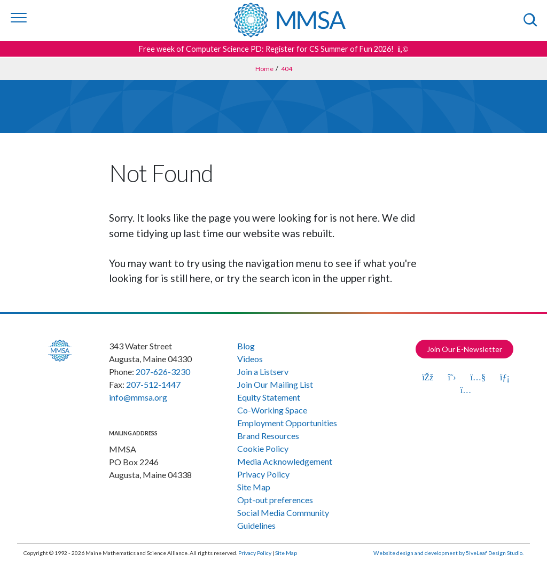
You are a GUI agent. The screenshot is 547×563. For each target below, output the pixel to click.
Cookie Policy (262, 448)
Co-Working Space (272, 410)
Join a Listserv (262, 371)
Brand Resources (268, 436)
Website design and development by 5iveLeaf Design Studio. (448, 553)
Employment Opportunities (287, 423)
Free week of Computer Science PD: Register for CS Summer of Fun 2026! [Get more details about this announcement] (274, 48)
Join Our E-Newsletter (464, 349)
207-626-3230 (163, 371)
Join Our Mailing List (275, 384)
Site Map (253, 487)
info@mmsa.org (138, 397)
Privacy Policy (263, 474)
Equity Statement (268, 397)
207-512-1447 (153, 384)
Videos (250, 359)
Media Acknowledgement (284, 461)
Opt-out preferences (275, 500)
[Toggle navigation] (18, 17)
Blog (246, 346)
